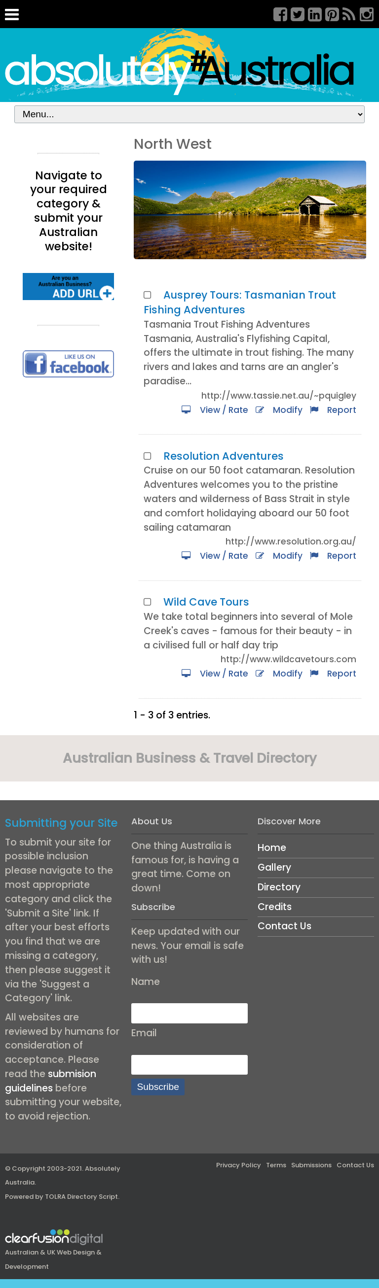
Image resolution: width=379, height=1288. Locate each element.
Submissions (311, 1165)
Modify (279, 410)
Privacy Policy (238, 1165)
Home (272, 847)
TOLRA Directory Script (81, 1196)
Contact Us (284, 926)
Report (333, 410)
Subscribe (158, 1087)
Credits (275, 907)
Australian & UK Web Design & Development (54, 1251)
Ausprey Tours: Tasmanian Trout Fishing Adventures (240, 302)
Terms (276, 1165)
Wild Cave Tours (206, 602)
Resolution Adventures (223, 456)
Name (145, 981)
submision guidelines (50, 1081)
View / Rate (215, 410)
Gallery (274, 867)
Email (144, 1033)
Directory (279, 887)
